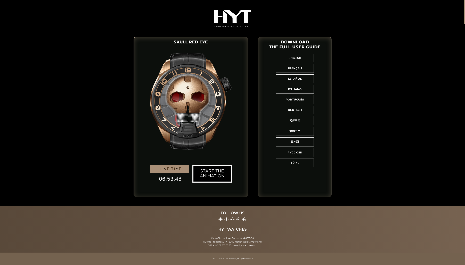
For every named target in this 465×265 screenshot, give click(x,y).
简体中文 (294, 120)
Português (295, 99)
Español (295, 78)
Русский (295, 152)
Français (295, 68)
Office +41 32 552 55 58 (219, 245)
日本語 (295, 141)
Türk (295, 163)
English (295, 58)
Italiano (295, 89)
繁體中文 (294, 131)
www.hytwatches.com (245, 245)
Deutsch (295, 110)
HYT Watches (232, 229)
